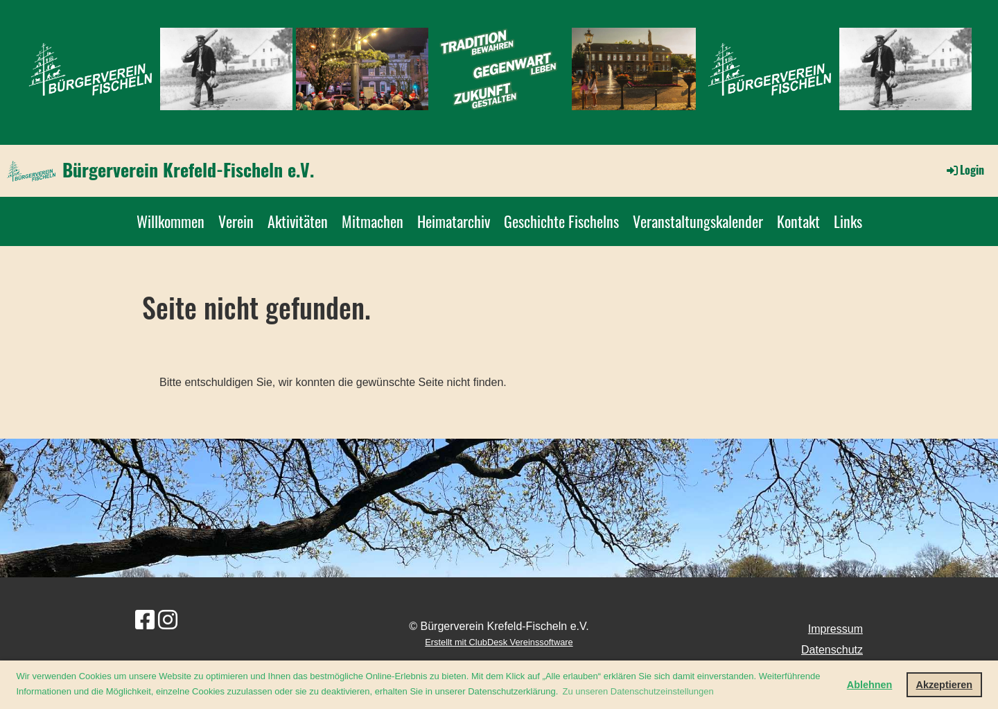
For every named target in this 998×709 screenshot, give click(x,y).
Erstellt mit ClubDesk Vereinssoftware (498, 642)
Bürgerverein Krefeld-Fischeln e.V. (188, 169)
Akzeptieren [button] (944, 684)
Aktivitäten (298, 221)
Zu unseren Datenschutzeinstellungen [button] (637, 691)
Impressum (835, 629)
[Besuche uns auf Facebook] (145, 620)
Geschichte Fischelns (561, 221)
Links (848, 221)
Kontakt (798, 221)
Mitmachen (372, 221)
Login (964, 169)
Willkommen (170, 221)
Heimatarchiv (453, 221)
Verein (236, 221)
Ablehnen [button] (870, 684)
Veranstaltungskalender (698, 221)
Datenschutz (832, 650)
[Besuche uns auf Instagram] (167, 620)
